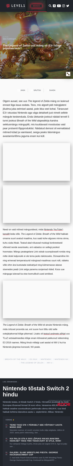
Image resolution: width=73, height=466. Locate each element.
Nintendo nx (61, 359)
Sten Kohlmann (9, 39)
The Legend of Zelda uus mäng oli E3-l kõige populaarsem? (32, 47)
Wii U (49, 363)
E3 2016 (33, 359)
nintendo (46, 359)
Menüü (36, 6)
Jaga (21, 90)
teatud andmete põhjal (54, 334)
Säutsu (36, 90)
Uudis (24, 39)
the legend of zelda (32, 363)
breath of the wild (15, 359)
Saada (51, 90)
